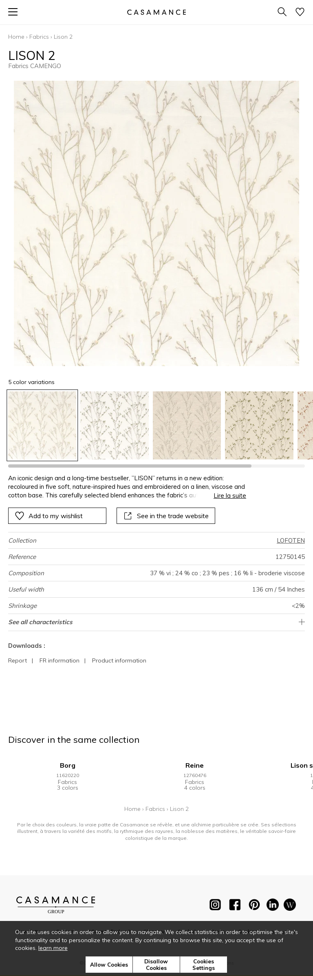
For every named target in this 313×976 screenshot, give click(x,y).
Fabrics (39, 36)
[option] (42, 425)
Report (17, 660)
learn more (53, 948)
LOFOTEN (291, 540)
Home (16, 36)
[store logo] (156, 12)
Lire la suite (230, 495)
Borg (67, 765)
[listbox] (156, 425)
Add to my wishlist (49, 516)
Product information (119, 660)
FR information (59, 660)
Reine (194, 765)
